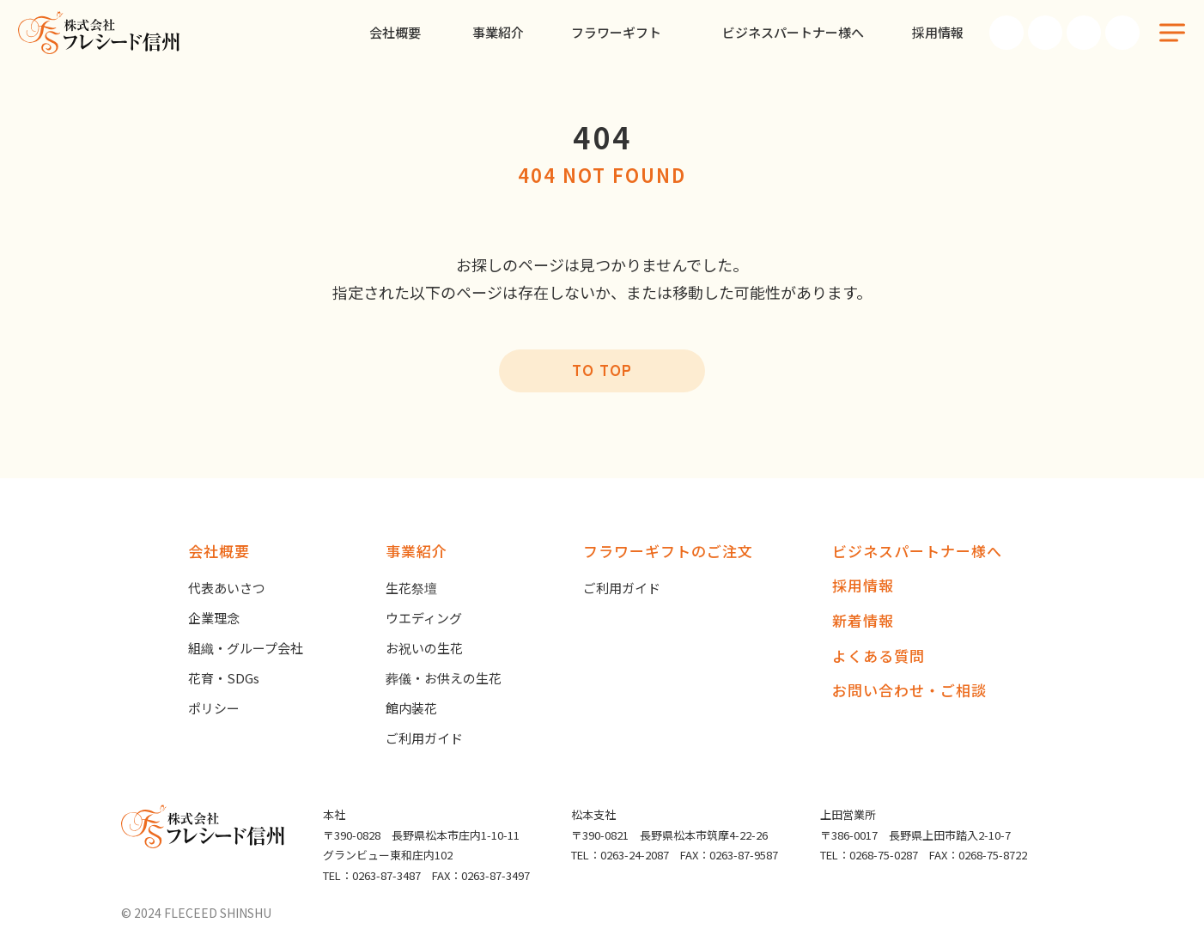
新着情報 (863, 620)
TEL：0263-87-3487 (372, 875)
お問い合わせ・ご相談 (909, 690)
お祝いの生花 (424, 647)
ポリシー (214, 707)
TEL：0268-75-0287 (869, 855)
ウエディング (424, 617)
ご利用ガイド (424, 738)
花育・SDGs (223, 677)
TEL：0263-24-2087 (620, 855)
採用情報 (938, 32)
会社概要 (395, 32)
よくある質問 (878, 655)
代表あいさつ (226, 587)
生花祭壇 (411, 587)
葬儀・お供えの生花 (444, 677)
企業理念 (214, 617)
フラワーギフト (616, 32)
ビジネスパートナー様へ (793, 32)
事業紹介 (498, 32)
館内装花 (411, 707)
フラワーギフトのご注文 (668, 551)
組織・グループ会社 (245, 647)
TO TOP (602, 369)
